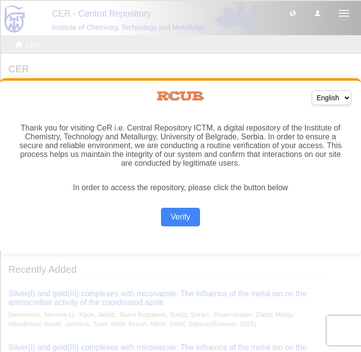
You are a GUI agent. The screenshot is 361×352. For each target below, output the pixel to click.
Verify (180, 217)
